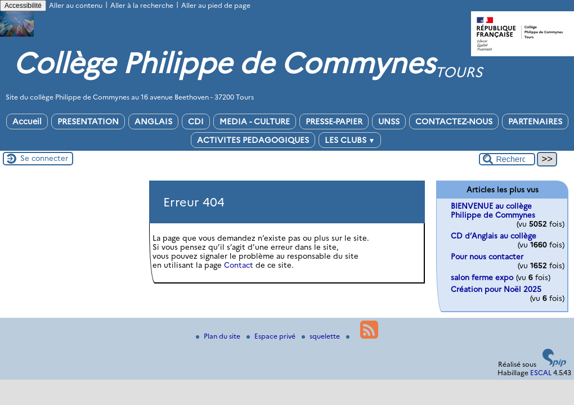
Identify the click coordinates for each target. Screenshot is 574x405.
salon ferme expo (482, 277)
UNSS (389, 121)
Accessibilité (23, 6)
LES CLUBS (350, 140)
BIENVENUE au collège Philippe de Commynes (493, 210)
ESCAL (540, 372)
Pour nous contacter (487, 256)
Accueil (27, 121)
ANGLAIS (153, 121)
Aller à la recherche (141, 5)
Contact (238, 264)
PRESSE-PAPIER (334, 121)
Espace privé (271, 336)
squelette (322, 336)
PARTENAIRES (535, 121)
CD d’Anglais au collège (493, 235)
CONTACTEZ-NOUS (453, 121)
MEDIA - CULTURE (254, 121)
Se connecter (44, 158)
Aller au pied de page (215, 5)
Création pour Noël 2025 (496, 289)
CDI (196, 121)
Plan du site (219, 336)
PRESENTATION (88, 121)
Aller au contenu (75, 5)
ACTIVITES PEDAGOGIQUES (253, 140)
